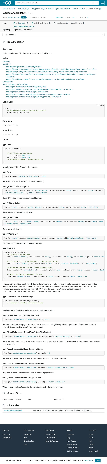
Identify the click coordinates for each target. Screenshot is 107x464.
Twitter (91, 434)
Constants (6, 62)
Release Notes (72, 444)
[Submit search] (97, 3)
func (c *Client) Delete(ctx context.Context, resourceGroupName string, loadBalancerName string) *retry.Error (46, 72)
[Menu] (53, 34)
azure (74, 9)
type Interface (8, 82)
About (69, 430)
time (24, 155)
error (47, 319)
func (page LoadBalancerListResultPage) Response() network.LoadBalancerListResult (38, 94)
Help (25, 444)
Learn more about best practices (23, 26)
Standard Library (51, 434)
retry (39, 193)
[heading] (9, 3)
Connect (92, 430)
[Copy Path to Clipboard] (100, 9)
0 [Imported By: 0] (83, 17)
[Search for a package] (55, 3)
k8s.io (50, 9)
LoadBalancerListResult (64, 367)
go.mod (21, 23)
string (68, 191)
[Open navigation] (102, 3)
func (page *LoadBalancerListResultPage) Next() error (26, 87)
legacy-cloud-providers (62, 9)
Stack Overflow (29, 441)
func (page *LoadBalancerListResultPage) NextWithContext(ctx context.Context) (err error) (39, 89)
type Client (6, 64)
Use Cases (6, 434)
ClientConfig (32, 176)
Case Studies (7, 438)
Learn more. (88, 460)
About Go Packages (52, 441)
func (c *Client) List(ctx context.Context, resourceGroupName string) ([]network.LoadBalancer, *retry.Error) (45, 79)
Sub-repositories (51, 438)
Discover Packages (9, 9)
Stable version (78, 23)
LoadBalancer (17, 193)
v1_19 (43, 9)
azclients (23, 176)
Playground (27, 434)
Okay (98, 460)
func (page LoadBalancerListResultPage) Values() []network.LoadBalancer (33, 97)
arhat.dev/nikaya (23, 9)
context (38, 191)
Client (43, 176)
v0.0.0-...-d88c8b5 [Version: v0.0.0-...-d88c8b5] (11, 17)
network (8, 193)
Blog (68, 438)
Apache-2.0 (59, 17)
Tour (25, 438)
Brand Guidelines (72, 448)
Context (45, 191)
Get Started (29, 430)
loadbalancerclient (92, 9)
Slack (90, 441)
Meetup (91, 448)
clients (81, 9)
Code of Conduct (72, 451)
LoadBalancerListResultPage (25, 319)
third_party (35, 9)
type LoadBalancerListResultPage (15, 84)
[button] (14, 23)
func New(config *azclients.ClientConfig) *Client (23, 67)
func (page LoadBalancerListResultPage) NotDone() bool (27, 92)
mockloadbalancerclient (13, 410)
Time (28, 155)
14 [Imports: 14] (71, 17)
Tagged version (61, 23)
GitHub (91, 438)
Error (44, 193)
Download (70, 434)
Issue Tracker (71, 441)
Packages (50, 430)
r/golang (91, 444)
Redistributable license (41, 23)
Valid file (20, 23)
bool (48, 353)
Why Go (6, 430)
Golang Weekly (94, 451)
